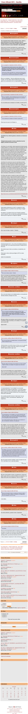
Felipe (14, 128)
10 (21, 691)
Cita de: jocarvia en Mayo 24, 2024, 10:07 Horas (9, 361)
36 (8, 28)
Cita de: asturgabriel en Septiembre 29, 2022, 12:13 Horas (11, 116)
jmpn (14, 236)
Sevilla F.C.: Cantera (5, 560)
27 (7, 696)
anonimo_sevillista (15, 286)
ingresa (16, 8)
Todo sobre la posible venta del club (8, 591)
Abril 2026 (14, 686)
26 (3, 696)
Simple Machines (19, 708)
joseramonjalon (15, 57)
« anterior (22, 26)
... (5, 28)
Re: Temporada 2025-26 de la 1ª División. (9, 564)
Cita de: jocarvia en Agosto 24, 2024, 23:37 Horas (10, 526)
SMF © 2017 (14, 708)
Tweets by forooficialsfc (6, 656)
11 (25, 691)
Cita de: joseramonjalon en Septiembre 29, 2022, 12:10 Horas (12, 94)
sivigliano (14, 263)
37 (9, 28)
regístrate (20, 8)
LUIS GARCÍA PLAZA (5, 580)
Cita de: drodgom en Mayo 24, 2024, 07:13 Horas (9, 270)
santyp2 (15, 330)
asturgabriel (14, 33)
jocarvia (15, 200)
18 (25, 693)
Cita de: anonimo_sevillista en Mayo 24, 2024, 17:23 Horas (11, 447)
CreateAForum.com (16, 709)
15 (14, 693)
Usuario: (4, 603)
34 (6, 28)
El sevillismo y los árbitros (6, 588)
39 (12, 28)
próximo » (26, 26)
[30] (18, 696)
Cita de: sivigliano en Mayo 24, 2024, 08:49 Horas (9, 309)
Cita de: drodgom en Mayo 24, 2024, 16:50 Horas (9, 412)
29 (14, 696)
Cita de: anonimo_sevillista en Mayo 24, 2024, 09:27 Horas (11, 338)
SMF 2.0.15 (9, 708)
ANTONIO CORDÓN (5, 567)
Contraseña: (3, 604)
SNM (14, 588)
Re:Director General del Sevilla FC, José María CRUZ (14, 36)
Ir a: (8, 552)
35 (7, 28)
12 (3, 693)
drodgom (14, 223)
